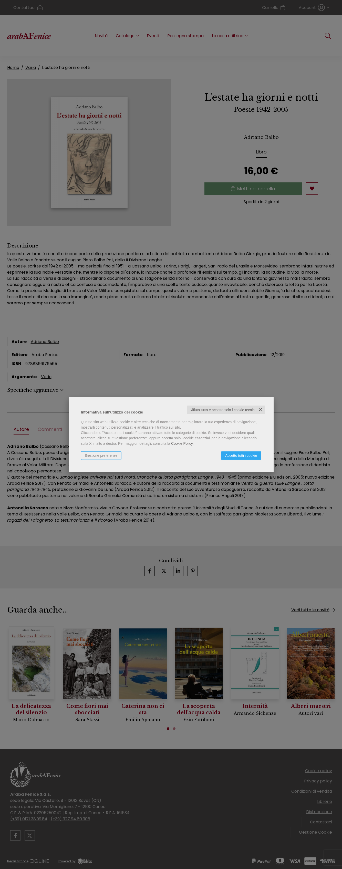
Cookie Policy (182, 443)
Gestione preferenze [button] (101, 455)
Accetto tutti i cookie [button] (241, 455)
